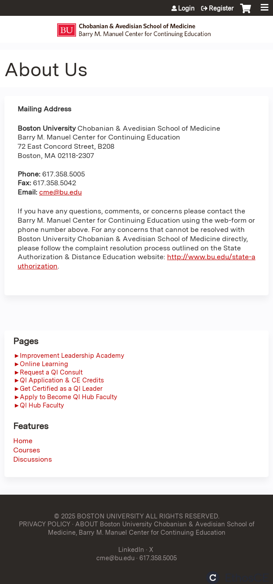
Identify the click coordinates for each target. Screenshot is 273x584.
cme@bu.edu (60, 192)
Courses (26, 450)
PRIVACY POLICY (44, 524)
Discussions (32, 459)
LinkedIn (131, 549)
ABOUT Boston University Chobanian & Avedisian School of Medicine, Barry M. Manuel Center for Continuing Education (151, 528)
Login (186, 8)
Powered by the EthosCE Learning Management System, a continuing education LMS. (237, 577)
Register (221, 8)
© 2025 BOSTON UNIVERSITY (99, 516)
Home (23, 441)
